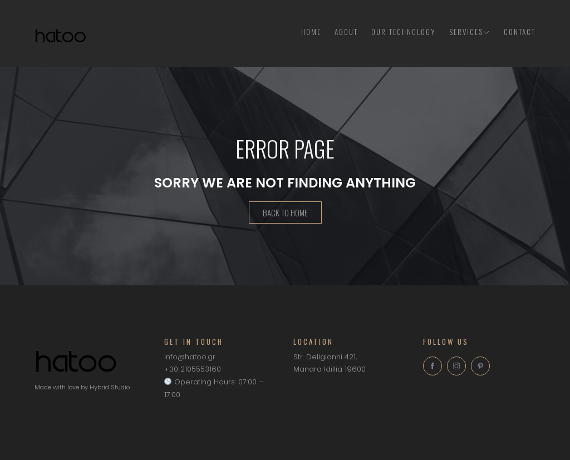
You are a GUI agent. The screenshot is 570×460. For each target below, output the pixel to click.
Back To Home (285, 213)
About (346, 31)
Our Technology (403, 31)
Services (469, 31)
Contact (519, 31)
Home (311, 31)
